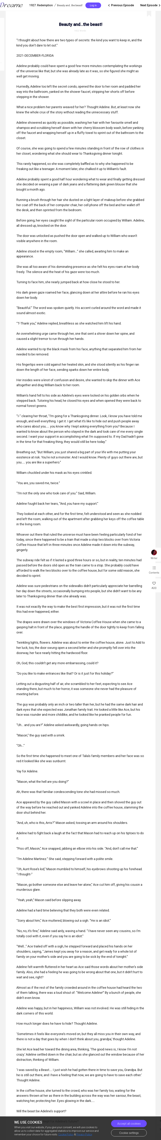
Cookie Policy (66, 1134)
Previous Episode (121, 5)
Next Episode (150, 5)
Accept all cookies (129, 1123)
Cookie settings (129, 1133)
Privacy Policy (84, 1134)
